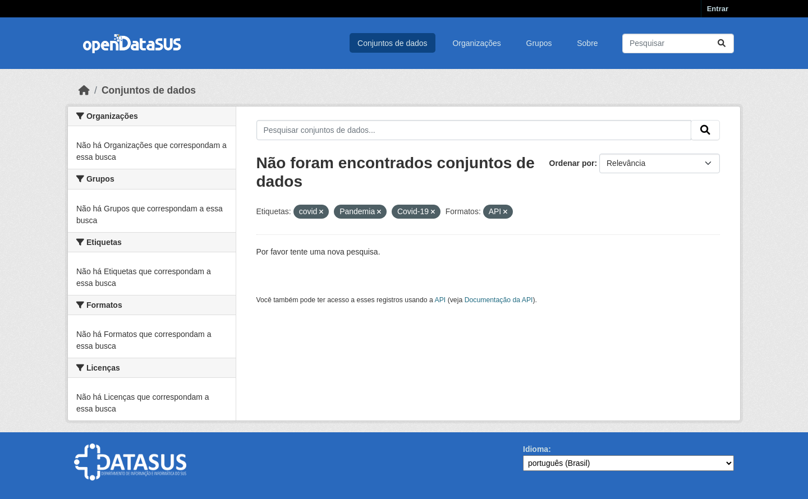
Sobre (587, 43)
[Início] (84, 90)
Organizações (476, 43)
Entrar (717, 8)
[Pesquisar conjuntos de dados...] (678, 43)
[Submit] (721, 43)
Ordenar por (572, 163)
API (440, 300)
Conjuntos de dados (392, 43)
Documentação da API (499, 300)
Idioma (535, 449)
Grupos (539, 43)
